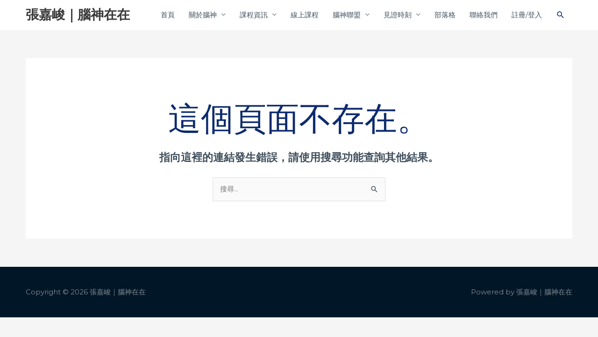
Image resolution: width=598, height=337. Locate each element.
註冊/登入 (527, 14)
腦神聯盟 (347, 14)
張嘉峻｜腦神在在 (78, 14)
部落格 (445, 14)
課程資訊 (254, 14)
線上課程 (305, 14)
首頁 (168, 14)
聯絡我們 (484, 14)
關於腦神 (203, 14)
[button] (560, 15)
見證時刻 (398, 14)
